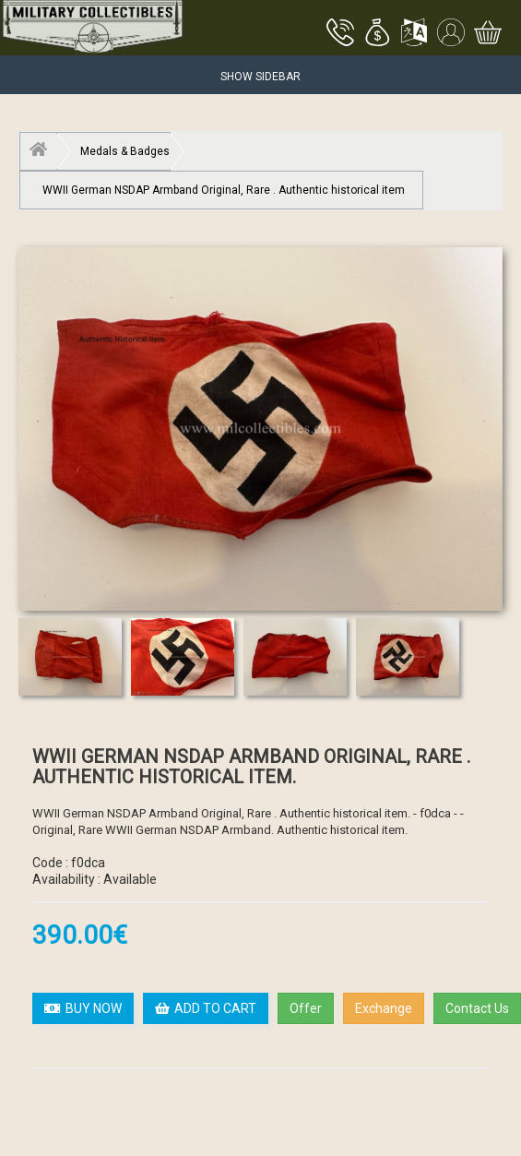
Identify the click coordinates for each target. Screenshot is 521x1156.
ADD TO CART (205, 1008)
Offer (306, 1008)
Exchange (383, 1008)
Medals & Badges (125, 151)
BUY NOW (83, 1008)
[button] (377, 34)
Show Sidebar (260, 76)
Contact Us (477, 1008)
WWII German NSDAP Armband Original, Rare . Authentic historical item (223, 190)
